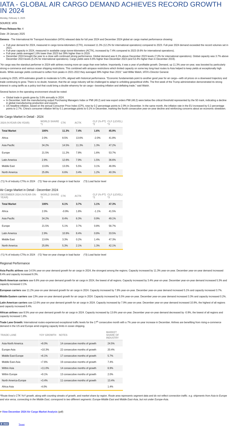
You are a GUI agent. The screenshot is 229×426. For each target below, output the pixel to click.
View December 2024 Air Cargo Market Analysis (29, 411)
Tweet (22, 424)
